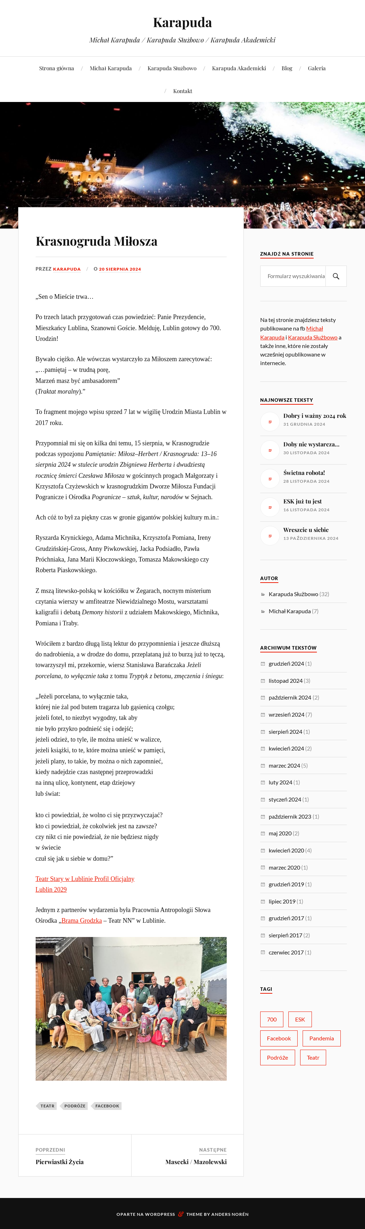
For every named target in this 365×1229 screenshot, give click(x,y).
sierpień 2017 (285, 935)
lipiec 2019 (282, 901)
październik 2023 (290, 816)
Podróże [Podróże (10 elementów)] (277, 1057)
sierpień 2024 (285, 731)
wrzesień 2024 (286, 714)
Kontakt (182, 90)
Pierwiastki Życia (60, 1162)
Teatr (48, 1105)
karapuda (68, 269)
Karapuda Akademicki (239, 68)
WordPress (160, 1214)
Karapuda (182, 21)
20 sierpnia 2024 (124, 269)
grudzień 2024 (286, 663)
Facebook (107, 1105)
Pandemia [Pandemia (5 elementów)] (321, 1038)
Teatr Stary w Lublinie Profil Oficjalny (85, 878)
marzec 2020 (284, 867)
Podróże (75, 1105)
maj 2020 (280, 833)
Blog (287, 68)
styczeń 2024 (285, 799)
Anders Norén (230, 1214)
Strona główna (56, 68)
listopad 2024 (286, 680)
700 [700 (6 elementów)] (272, 1019)
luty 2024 (280, 782)
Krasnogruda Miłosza (113, 239)
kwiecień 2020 (286, 850)
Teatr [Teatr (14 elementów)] (313, 1057)
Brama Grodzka (81, 920)
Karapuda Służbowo (172, 68)
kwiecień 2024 (286, 748)
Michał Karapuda (111, 68)
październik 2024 (290, 697)
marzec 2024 (284, 765)
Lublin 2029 (51, 889)
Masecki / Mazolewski (196, 1162)
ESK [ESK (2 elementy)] (300, 1019)
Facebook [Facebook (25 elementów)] (279, 1038)
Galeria (317, 68)
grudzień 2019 (286, 884)
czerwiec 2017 (286, 952)
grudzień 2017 (286, 918)
